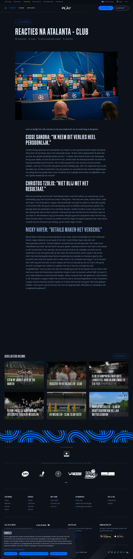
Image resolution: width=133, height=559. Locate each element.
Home (7, 500)
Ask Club (31, 506)
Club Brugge (8, 1)
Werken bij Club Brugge (83, 503)
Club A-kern (54, 500)
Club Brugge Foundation (84, 506)
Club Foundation (36, 1)
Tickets (30, 500)
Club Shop (31, 503)
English (110, 503)
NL (126, 1)
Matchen (31, 8)
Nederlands (112, 500)
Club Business (17, 1)
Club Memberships (48, 1)
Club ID (30, 509)
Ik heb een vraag (107, 1)
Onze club (79, 500)
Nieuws (13, 8)
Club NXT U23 (55, 503)
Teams (21, 8)
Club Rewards (59, 1)
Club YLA (53, 506)
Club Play (26, 2)
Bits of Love (83, 552)
